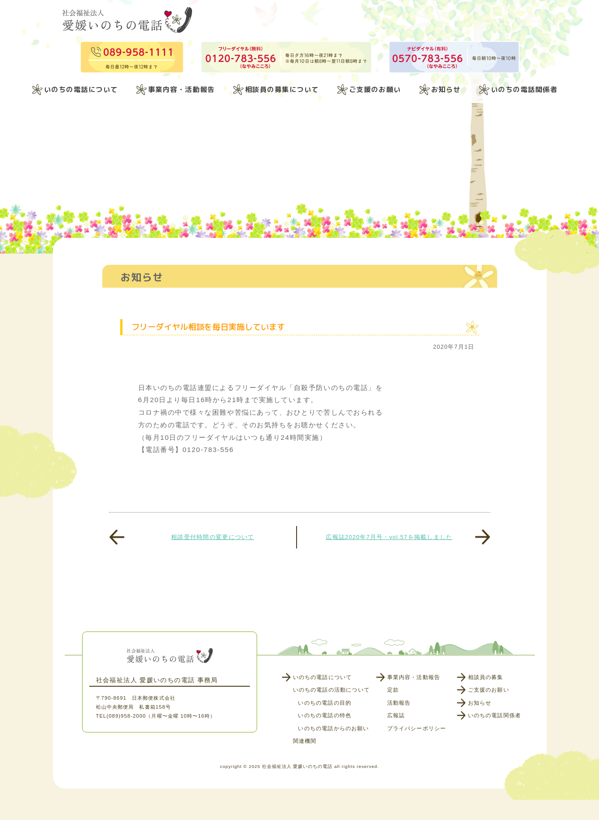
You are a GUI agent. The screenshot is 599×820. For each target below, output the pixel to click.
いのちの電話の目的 (324, 703)
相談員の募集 (485, 677)
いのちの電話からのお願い (333, 728)
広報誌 (396, 715)
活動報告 (399, 703)
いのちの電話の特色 (324, 715)
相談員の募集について (282, 89)
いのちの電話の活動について (331, 690)
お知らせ (446, 89)
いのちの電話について (81, 89)
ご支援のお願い (375, 89)
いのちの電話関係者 (524, 89)
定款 (393, 690)
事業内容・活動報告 (181, 89)
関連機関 (305, 741)
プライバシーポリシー (416, 728)
